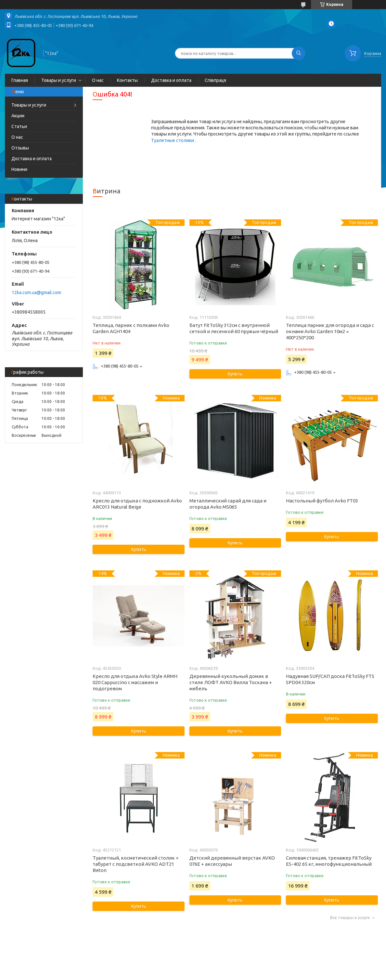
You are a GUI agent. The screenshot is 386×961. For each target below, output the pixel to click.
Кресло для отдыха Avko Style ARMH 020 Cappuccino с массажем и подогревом (135, 682)
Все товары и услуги (350, 918)
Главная (19, 80)
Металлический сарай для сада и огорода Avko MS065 (227, 504)
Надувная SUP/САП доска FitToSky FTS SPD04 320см (330, 679)
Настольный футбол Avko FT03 (322, 500)
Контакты (127, 80)
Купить (235, 373)
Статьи (19, 126)
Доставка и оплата (171, 80)
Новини (19, 169)
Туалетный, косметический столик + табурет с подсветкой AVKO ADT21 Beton (136, 864)
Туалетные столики (173, 140)
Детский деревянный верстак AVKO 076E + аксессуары (232, 861)
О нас (98, 80)
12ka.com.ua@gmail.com (36, 292)
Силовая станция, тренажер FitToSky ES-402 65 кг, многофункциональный (329, 861)
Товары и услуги (58, 80)
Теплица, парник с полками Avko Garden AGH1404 (131, 328)
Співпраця (215, 80)
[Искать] (298, 53)
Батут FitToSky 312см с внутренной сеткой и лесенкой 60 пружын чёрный (233, 328)
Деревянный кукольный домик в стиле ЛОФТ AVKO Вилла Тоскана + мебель (230, 682)
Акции (17, 115)
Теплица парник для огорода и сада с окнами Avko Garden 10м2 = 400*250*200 (330, 331)
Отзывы (20, 147)
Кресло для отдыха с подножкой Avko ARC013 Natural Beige (137, 504)
